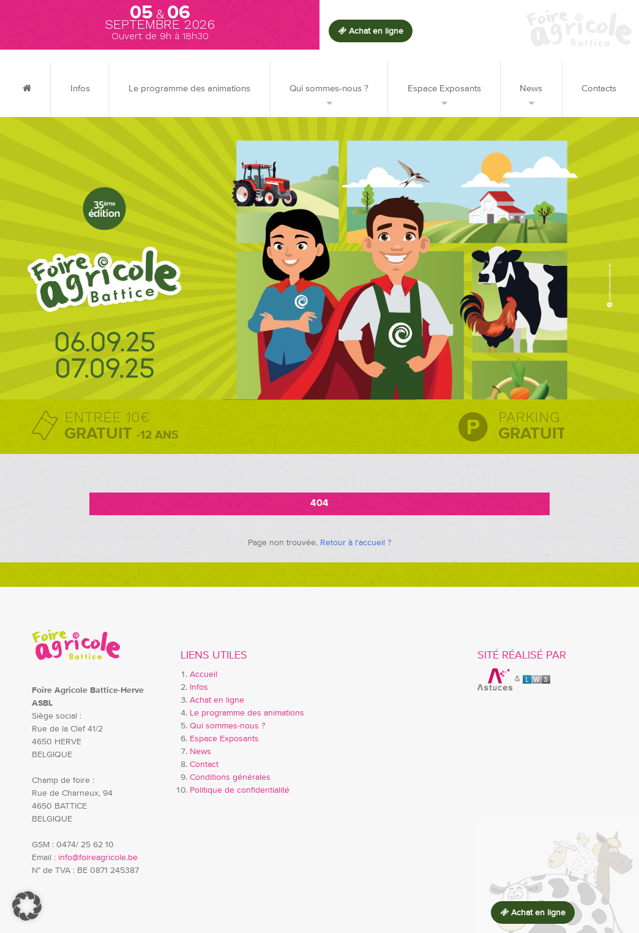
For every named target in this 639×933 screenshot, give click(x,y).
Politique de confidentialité (240, 790)
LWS (536, 679)
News (531, 88)
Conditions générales (230, 777)
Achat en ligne (217, 700)
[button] (27, 906)
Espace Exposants (444, 88)
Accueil (203, 674)
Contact (204, 764)
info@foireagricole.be (98, 857)
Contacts (598, 88)
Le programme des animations (189, 88)
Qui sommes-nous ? (329, 88)
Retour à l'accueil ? (355, 542)
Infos (80, 88)
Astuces (494, 679)
